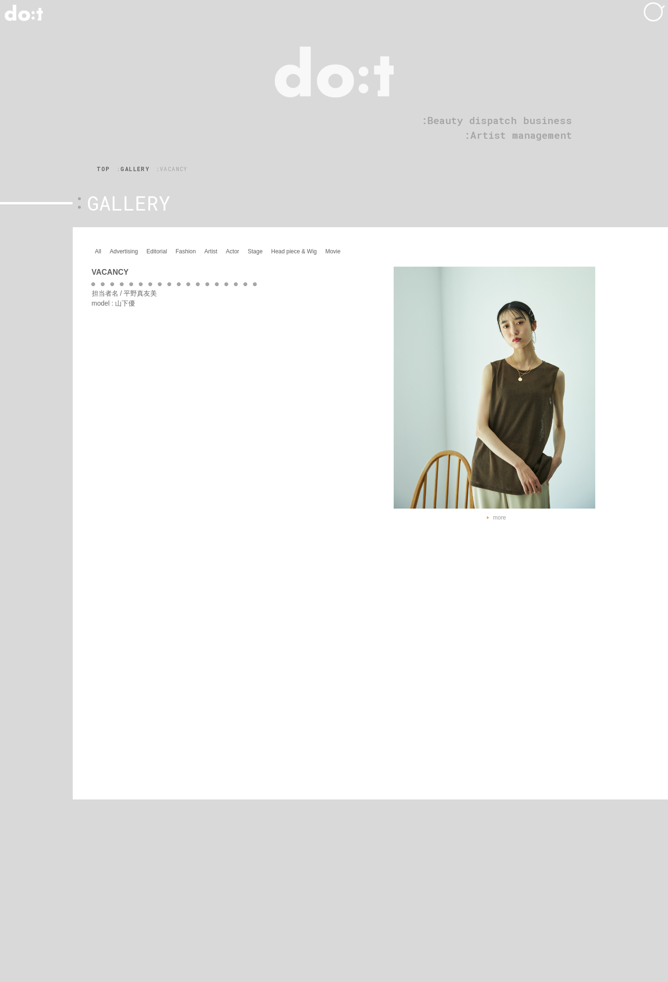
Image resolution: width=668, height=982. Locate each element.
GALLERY (134, 169)
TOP (103, 169)
